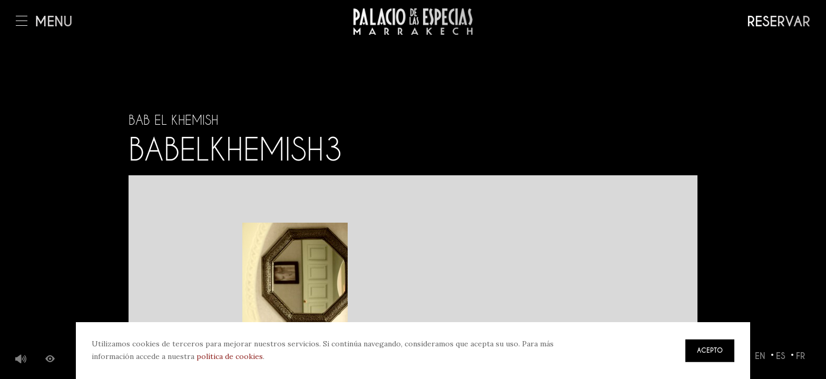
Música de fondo (21, 359)
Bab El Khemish (173, 120)
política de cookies (229, 356)
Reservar (778, 22)
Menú (44, 22)
